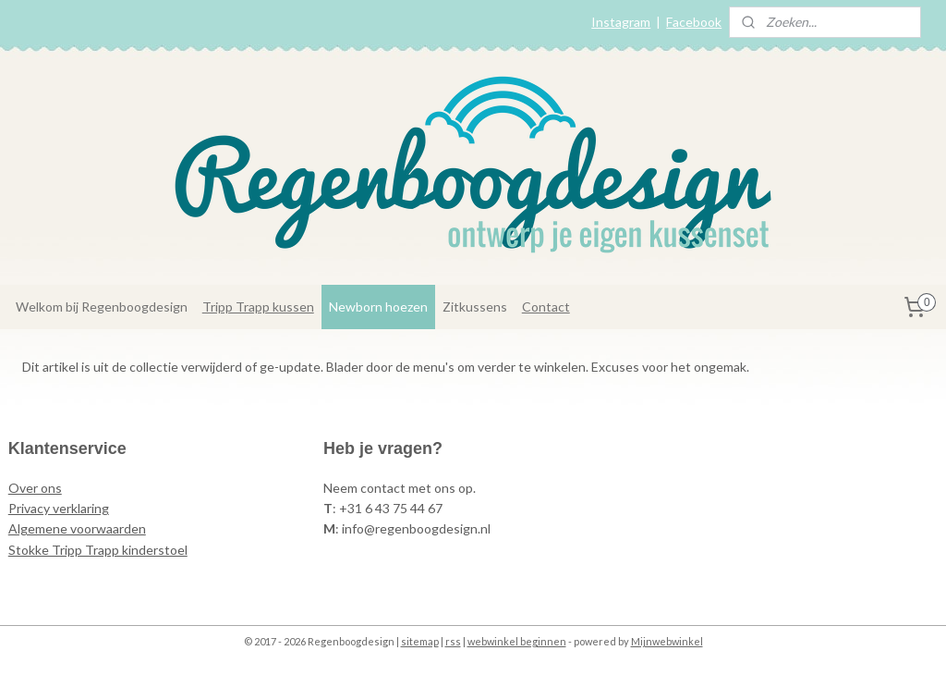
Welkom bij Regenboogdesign (102, 306)
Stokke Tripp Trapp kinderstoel (98, 550)
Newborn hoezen (378, 306)
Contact (546, 306)
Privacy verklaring (58, 508)
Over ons (35, 488)
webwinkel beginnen (516, 641)
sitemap (420, 641)
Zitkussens (475, 306)
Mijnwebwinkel (667, 641)
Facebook (694, 22)
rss (453, 641)
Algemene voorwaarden (77, 528)
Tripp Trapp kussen (258, 306)
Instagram (620, 22)
